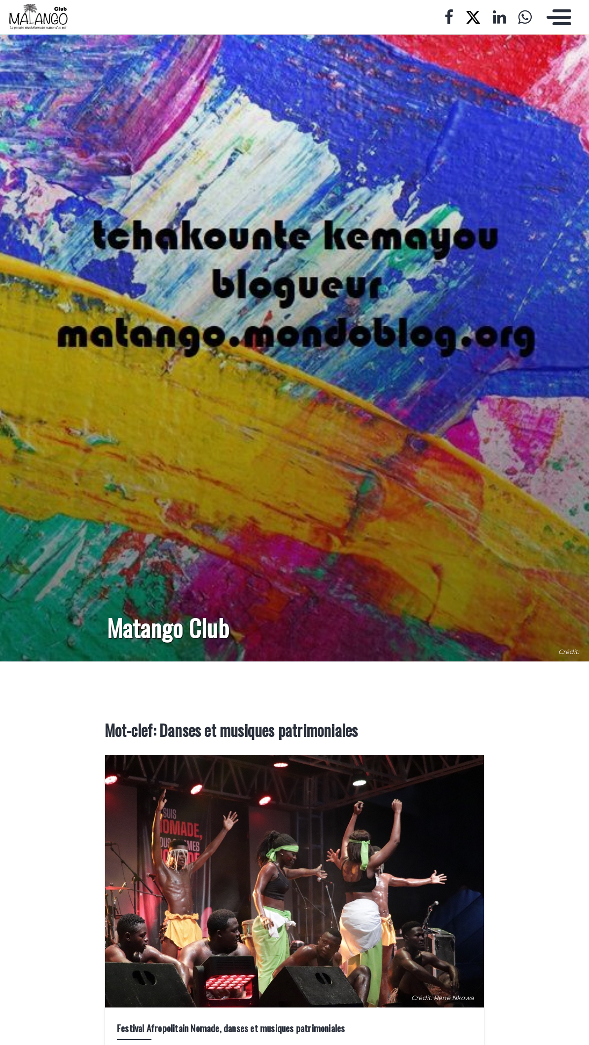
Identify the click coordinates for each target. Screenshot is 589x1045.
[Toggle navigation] (556, 17)
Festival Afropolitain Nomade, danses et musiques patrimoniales (231, 1028)
